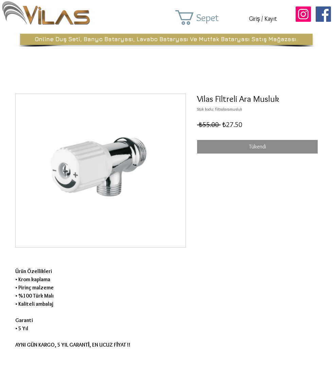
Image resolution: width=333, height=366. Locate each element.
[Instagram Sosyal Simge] (303, 14)
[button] (206, 17)
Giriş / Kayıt (263, 18)
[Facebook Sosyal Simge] (323, 14)
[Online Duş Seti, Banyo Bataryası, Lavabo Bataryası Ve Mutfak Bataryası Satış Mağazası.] (166, 39)
